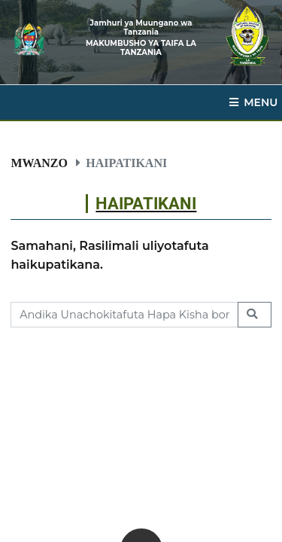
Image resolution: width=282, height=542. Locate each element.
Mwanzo (39, 163)
